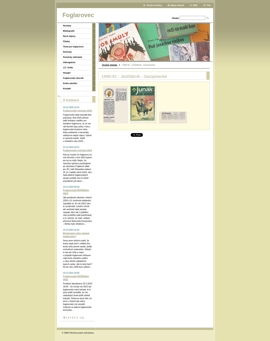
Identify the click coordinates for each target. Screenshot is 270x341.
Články (66, 41)
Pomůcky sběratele (72, 57)
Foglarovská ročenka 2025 (77, 110)
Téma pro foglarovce (73, 46)
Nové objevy (69, 36)
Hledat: (175, 18)
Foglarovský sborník (73, 78)
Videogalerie (69, 62)
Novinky (67, 26)
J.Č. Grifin (68, 67)
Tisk (208, 5)
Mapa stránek (177, 5)
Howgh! (67, 73)
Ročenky (67, 52)
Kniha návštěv (70, 83)
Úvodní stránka (109, 65)
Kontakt (67, 88)
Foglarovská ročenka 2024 (77, 150)
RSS (195, 5)
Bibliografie (69, 31)
